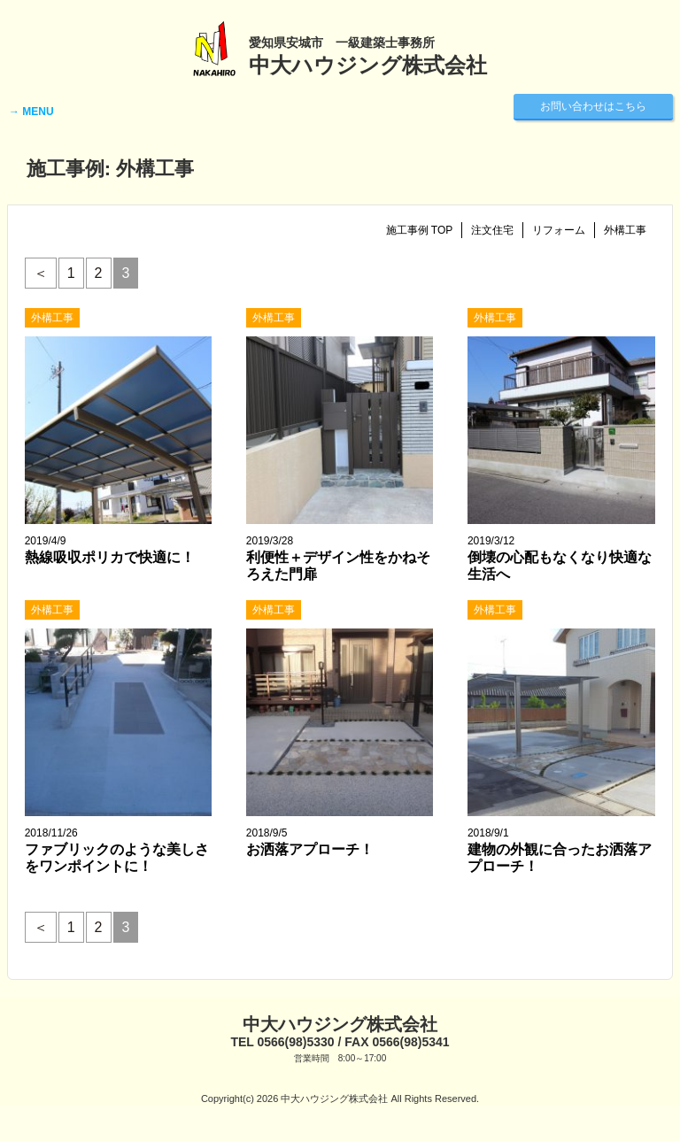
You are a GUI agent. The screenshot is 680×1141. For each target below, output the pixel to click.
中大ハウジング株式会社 (340, 1024)
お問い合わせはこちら (593, 106)
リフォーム (558, 230)
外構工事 (625, 230)
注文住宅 (492, 230)
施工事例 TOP (419, 230)
